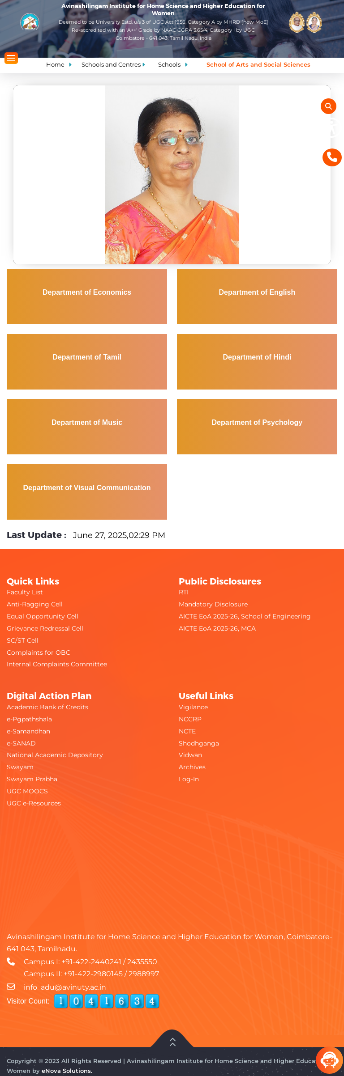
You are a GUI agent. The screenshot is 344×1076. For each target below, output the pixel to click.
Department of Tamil (86, 357)
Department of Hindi (257, 357)
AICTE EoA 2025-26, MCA (217, 628)
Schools (169, 64)
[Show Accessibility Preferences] (331, 127)
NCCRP (190, 719)
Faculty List (25, 592)
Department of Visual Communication (87, 487)
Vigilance (193, 707)
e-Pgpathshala (29, 719)
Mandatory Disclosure (213, 604)
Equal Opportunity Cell (42, 616)
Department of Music (87, 422)
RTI (184, 592)
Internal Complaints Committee (57, 664)
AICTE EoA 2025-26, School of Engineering (245, 616)
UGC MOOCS (27, 791)
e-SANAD (21, 743)
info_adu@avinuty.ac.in (65, 987)
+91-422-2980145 (93, 974)
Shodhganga (199, 743)
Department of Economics (87, 292)
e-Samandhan (28, 731)
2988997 (144, 974)
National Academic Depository (55, 755)
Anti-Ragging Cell (35, 604)
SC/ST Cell (23, 640)
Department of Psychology (257, 422)
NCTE (187, 731)
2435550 (142, 961)
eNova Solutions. (67, 1070)
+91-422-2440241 (91, 961)
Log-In (189, 779)
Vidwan (190, 755)
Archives (192, 767)
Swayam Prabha (32, 779)
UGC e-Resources (34, 803)
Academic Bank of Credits (47, 707)
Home (55, 64)
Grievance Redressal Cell (45, 628)
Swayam (20, 767)
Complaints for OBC (38, 652)
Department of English (257, 292)
